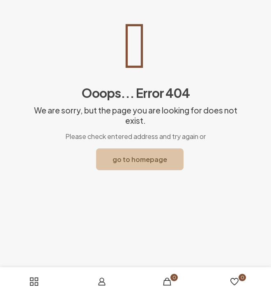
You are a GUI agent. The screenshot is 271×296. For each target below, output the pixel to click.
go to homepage (140, 159)
